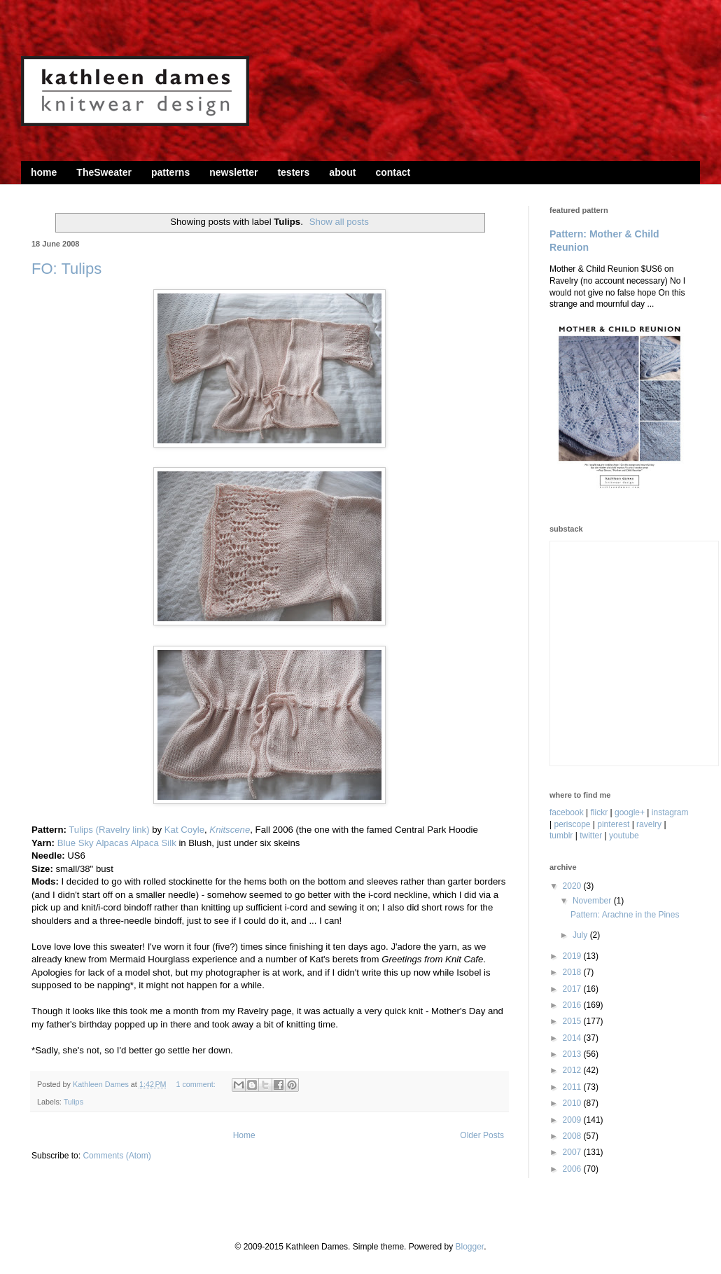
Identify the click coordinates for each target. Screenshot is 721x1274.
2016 (573, 1005)
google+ (630, 812)
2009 (573, 1120)
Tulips (73, 1102)
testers (293, 172)
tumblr (561, 835)
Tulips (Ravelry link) (109, 829)
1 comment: (196, 1084)
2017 (573, 989)
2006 (573, 1169)
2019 (573, 956)
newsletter (233, 172)
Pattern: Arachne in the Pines (624, 915)
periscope (572, 824)
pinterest (613, 824)
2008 (573, 1136)
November (593, 901)
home (44, 172)
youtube (624, 835)
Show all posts (339, 221)
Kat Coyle (184, 829)
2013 (573, 1054)
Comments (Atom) (116, 1156)
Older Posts (482, 1135)
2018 (573, 972)
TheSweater (104, 172)
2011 (573, 1087)
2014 (573, 1038)
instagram (670, 812)
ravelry (649, 824)
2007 (573, 1152)
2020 (573, 886)
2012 (573, 1070)
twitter (591, 835)
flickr (599, 812)
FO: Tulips (66, 268)
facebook (567, 812)
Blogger (469, 1247)
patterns (170, 172)
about (342, 172)
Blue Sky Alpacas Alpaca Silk (116, 843)
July (581, 935)
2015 (573, 1021)
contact (392, 172)
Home (244, 1135)
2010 (573, 1103)
